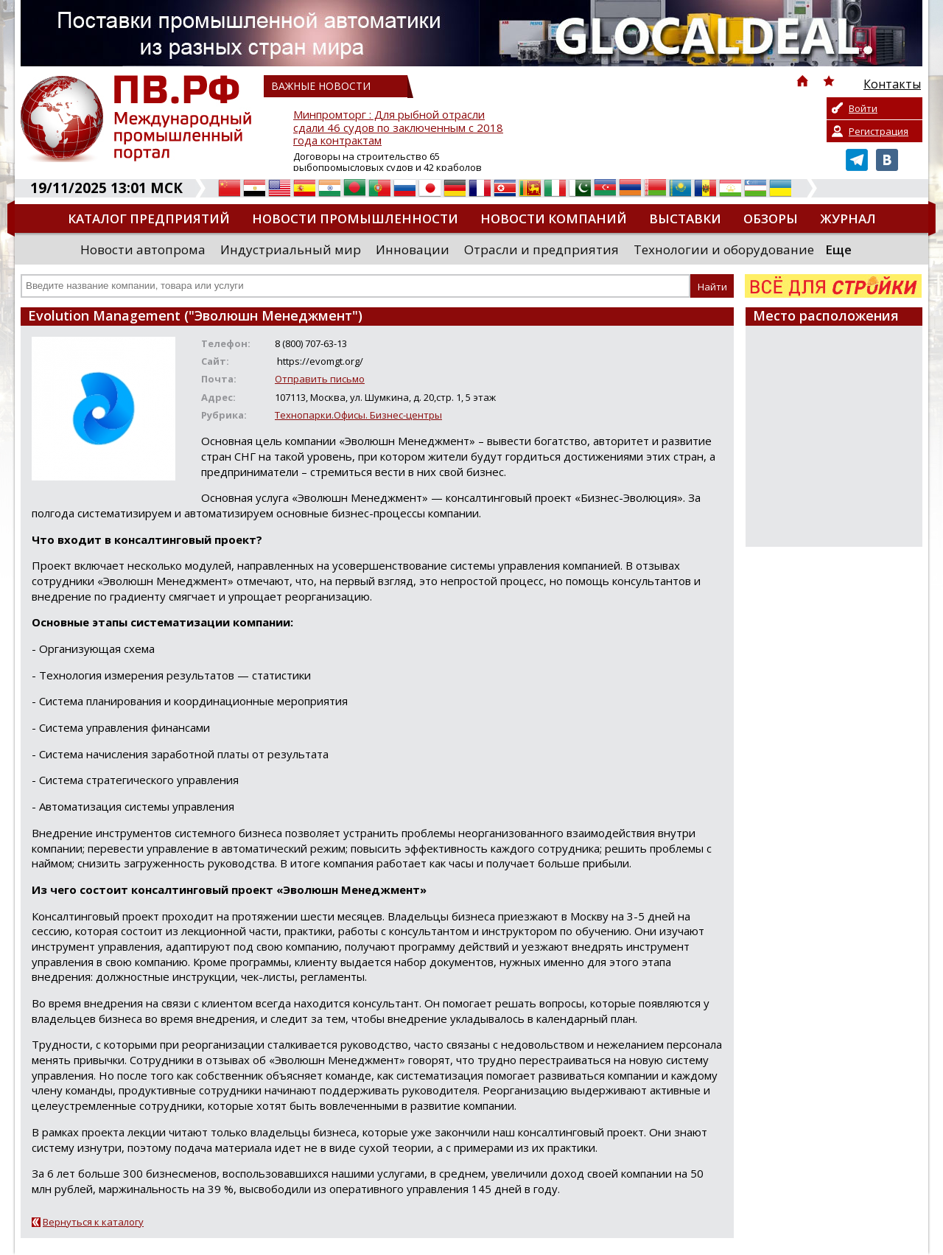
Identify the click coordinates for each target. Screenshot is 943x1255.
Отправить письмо (320, 378)
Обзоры (770, 218)
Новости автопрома (143, 249)
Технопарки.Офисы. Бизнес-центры (358, 415)
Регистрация (878, 131)
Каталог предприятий (149, 218)
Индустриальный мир (290, 249)
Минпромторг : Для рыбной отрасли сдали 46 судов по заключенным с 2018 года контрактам (398, 127)
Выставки (685, 218)
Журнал (848, 218)
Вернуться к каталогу (93, 1221)
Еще (838, 249)
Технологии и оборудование (724, 249)
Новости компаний (553, 218)
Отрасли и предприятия (541, 249)
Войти (863, 108)
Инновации (412, 249)
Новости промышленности (355, 218)
